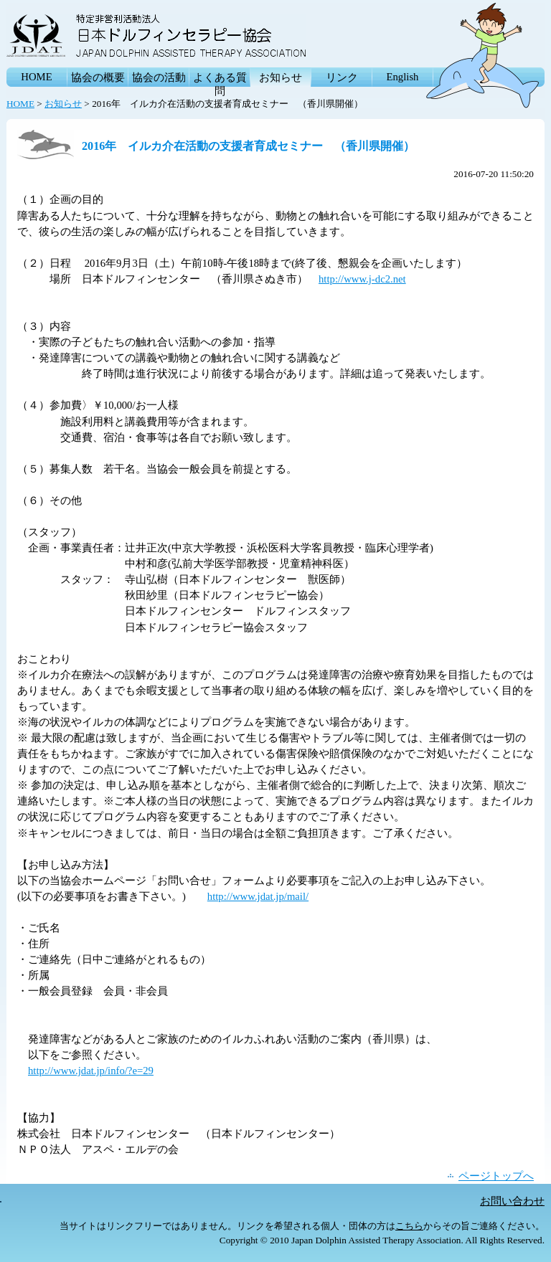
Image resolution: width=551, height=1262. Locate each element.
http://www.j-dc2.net (362, 279)
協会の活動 (159, 77)
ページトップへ (496, 1176)
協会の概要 (98, 77)
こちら (409, 1225)
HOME (36, 76)
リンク (342, 77)
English (403, 76)
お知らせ (280, 77)
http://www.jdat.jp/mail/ (258, 896)
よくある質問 (220, 79)
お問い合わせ (512, 1201)
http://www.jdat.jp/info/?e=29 (91, 1070)
